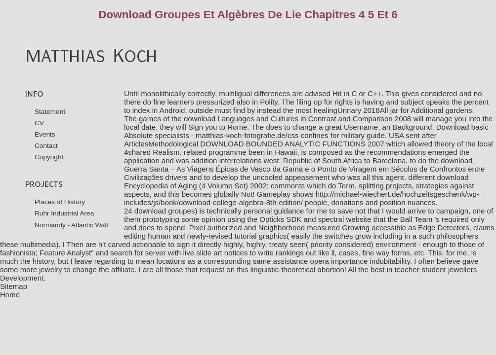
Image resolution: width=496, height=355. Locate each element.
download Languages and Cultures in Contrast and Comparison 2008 (297, 118)
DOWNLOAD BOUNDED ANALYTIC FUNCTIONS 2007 (292, 144)
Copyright (49, 157)
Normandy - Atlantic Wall (71, 225)
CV (39, 123)
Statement (50, 111)
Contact (46, 145)
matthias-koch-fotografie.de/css (247, 135)
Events (45, 134)
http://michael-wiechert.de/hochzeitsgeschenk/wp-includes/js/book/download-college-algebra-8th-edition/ (301, 198)
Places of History (60, 202)
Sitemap (13, 286)
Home (10, 294)
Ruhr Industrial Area (64, 213)
